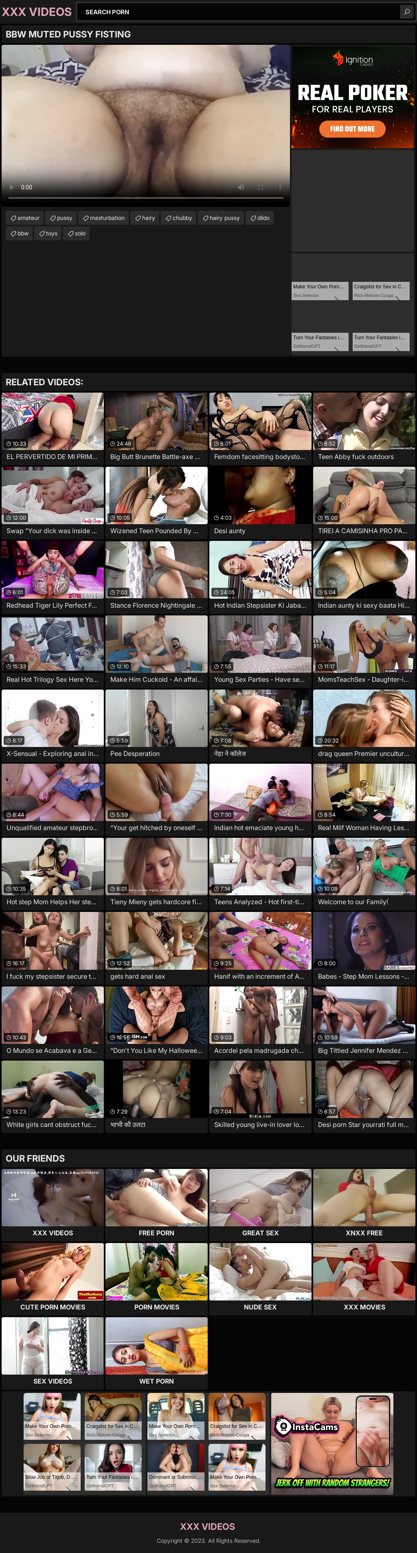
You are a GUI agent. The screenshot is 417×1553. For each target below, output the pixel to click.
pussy (64, 217)
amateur (29, 217)
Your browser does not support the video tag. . (146, 126)
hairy (148, 217)
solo (80, 233)
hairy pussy (225, 217)
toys (51, 233)
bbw (23, 233)
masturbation (107, 217)
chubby (182, 217)
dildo (263, 217)
